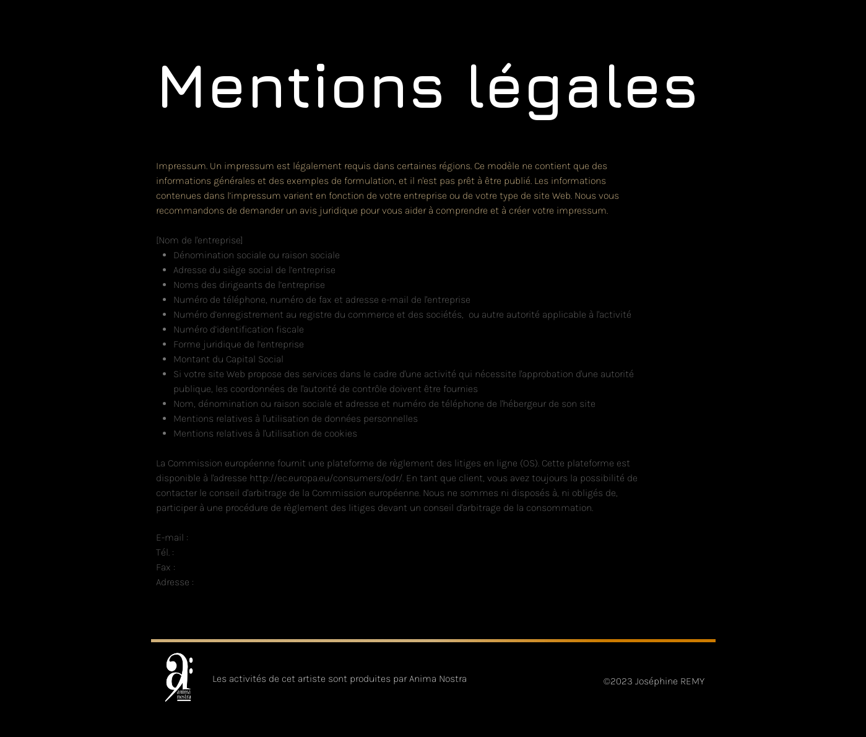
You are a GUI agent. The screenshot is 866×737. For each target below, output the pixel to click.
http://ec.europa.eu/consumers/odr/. (326, 478)
